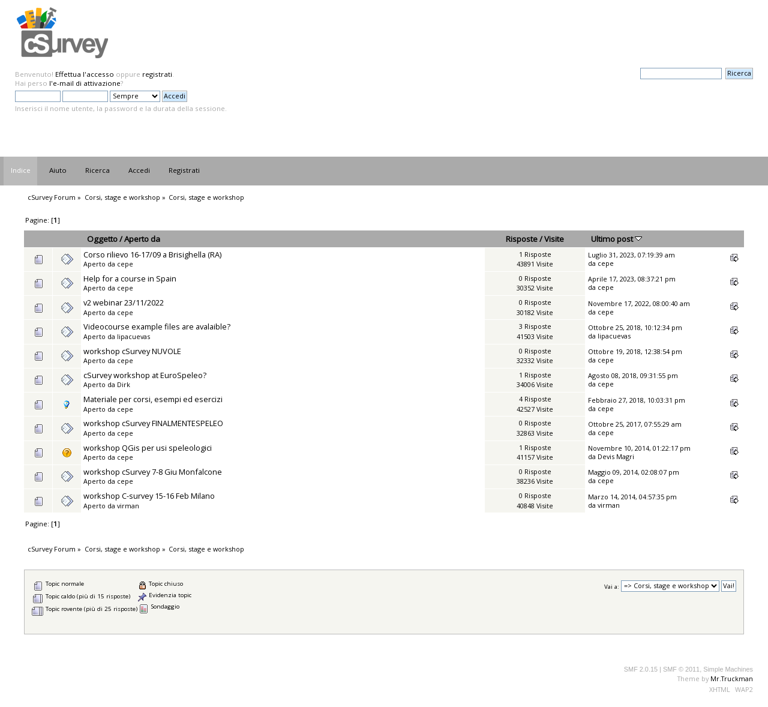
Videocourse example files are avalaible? (156, 326)
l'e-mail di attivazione (85, 83)
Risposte (522, 238)
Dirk (123, 384)
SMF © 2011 (681, 669)
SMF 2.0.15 (641, 669)
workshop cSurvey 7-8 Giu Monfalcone (152, 471)
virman (128, 505)
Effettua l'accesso (84, 74)
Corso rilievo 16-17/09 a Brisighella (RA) (152, 254)
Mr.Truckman (731, 678)
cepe (125, 263)
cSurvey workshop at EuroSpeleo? (144, 375)
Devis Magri (616, 456)
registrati (157, 74)
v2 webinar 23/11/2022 (123, 302)
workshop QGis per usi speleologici (147, 447)
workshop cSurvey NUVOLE (132, 351)
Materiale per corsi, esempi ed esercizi (153, 399)
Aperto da (142, 238)
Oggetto (102, 238)
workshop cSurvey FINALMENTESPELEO (153, 423)
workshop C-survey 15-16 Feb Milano (149, 495)
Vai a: (611, 586)
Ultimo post (616, 238)
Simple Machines (728, 669)
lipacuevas (133, 336)
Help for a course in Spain (129, 278)
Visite (554, 238)
